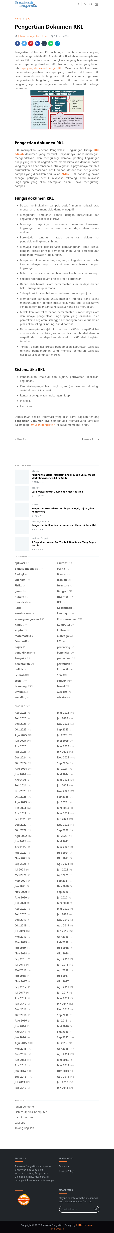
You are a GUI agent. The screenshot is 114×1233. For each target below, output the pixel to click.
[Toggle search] (91, 4)
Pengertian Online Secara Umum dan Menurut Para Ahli (64, 525)
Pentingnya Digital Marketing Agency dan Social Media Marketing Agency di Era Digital (63, 476)
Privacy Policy (66, 1171)
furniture (36, 538)
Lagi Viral (20, 1122)
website (35, 504)
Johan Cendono (24, 1106)
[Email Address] (75, 1209)
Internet (35, 521)
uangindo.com (24, 1117)
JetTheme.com (84, 1225)
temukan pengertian (42, 425)
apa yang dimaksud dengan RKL (42, 68)
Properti (44, 538)
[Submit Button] (95, 1209)
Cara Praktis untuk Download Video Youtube (57, 491)
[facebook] (78, 4)
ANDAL (65, 174)
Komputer (45, 521)
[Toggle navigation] (96, 4)
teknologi (36, 471)
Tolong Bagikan (24, 1128)
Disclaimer (65, 1166)
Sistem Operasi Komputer (31, 1112)
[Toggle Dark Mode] (85, 4)
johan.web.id (57, 1228)
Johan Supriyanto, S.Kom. (33, 36)
